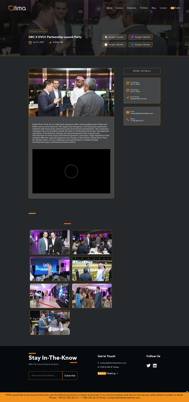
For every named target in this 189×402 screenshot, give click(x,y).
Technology (42, 31)
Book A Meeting (107, 373)
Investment (34, 31)
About (109, 8)
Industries (131, 8)
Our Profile (175, 8)
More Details (142, 71)
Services (119, 8)
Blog (154, 8)
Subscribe (69, 375)
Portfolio (144, 8)
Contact (163, 8)
